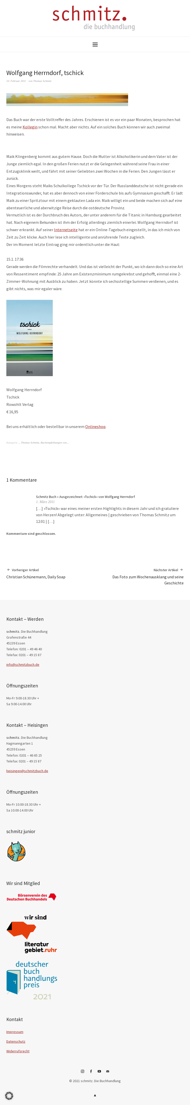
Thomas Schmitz (42, 80)
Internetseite (66, 229)
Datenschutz (15, 1041)
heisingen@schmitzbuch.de (27, 771)
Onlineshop (95, 426)
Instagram (82, 1073)
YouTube (99, 1073)
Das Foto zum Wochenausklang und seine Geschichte (139, 576)
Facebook (91, 1073)
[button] (9, 1096)
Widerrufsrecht (17, 1051)
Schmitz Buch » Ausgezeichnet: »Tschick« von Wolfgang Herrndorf (85, 496)
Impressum (14, 1031)
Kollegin (30, 126)
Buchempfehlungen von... (55, 442)
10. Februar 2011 (16, 80)
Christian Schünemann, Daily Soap (35, 573)
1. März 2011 (45, 502)
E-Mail (107, 1073)
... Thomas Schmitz (28, 442)
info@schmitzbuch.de (22, 664)
